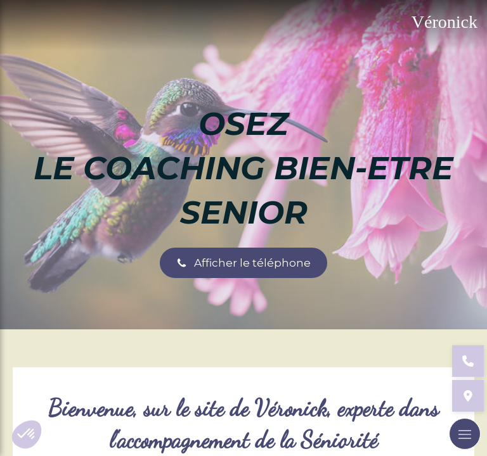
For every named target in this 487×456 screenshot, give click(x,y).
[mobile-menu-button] (465, 434)
